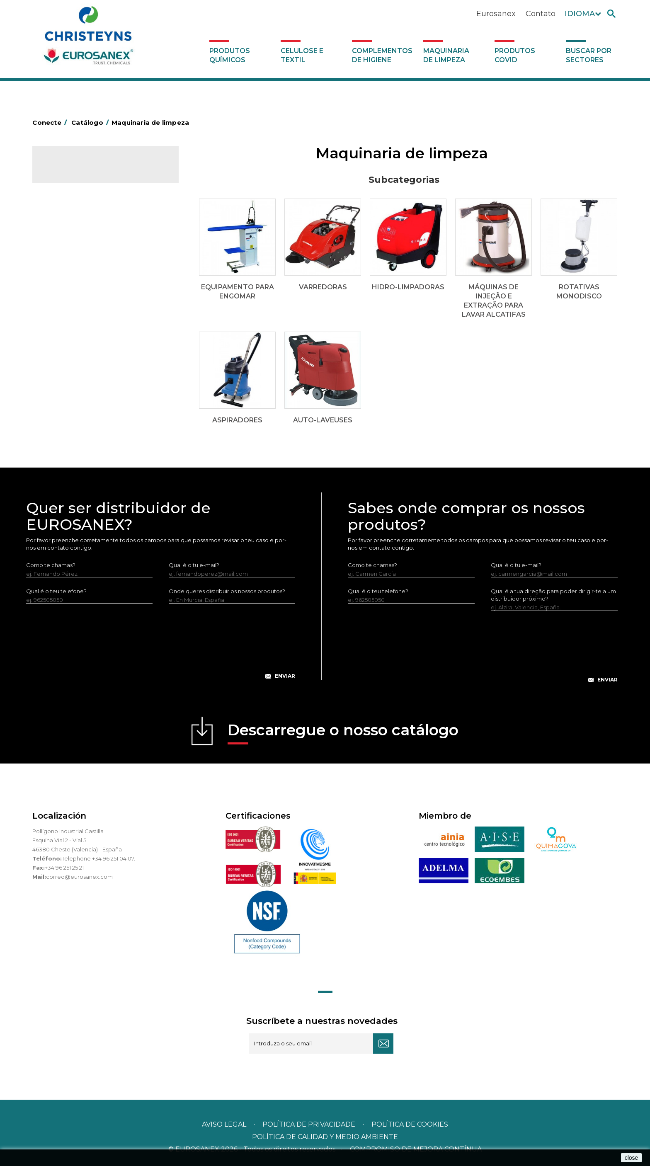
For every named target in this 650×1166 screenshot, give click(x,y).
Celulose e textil (302, 55)
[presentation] (161, 648)
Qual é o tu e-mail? (194, 565)
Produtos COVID (515, 55)
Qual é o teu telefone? (56, 591)
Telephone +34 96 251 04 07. (98, 858)
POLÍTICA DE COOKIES (409, 1124)
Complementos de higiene (382, 55)
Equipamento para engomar (87, 237)
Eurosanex (496, 13)
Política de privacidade (308, 1124)
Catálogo (71, 170)
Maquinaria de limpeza (446, 55)
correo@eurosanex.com (79, 876)
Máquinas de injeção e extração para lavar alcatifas (103, 282)
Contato (540, 13)
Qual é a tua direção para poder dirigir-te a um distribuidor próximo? (553, 595)
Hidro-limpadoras (72, 263)
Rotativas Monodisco (76, 301)
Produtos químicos (229, 55)
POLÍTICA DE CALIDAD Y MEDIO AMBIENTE (325, 1137)
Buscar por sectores (588, 55)
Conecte (51, 122)
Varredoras (63, 250)
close (631, 1157)
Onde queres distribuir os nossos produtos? (227, 591)
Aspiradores (64, 314)
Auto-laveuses (67, 327)
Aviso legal (224, 1124)
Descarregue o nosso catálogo (343, 732)
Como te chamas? (50, 565)
